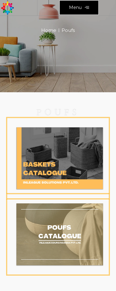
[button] (79, 7)
